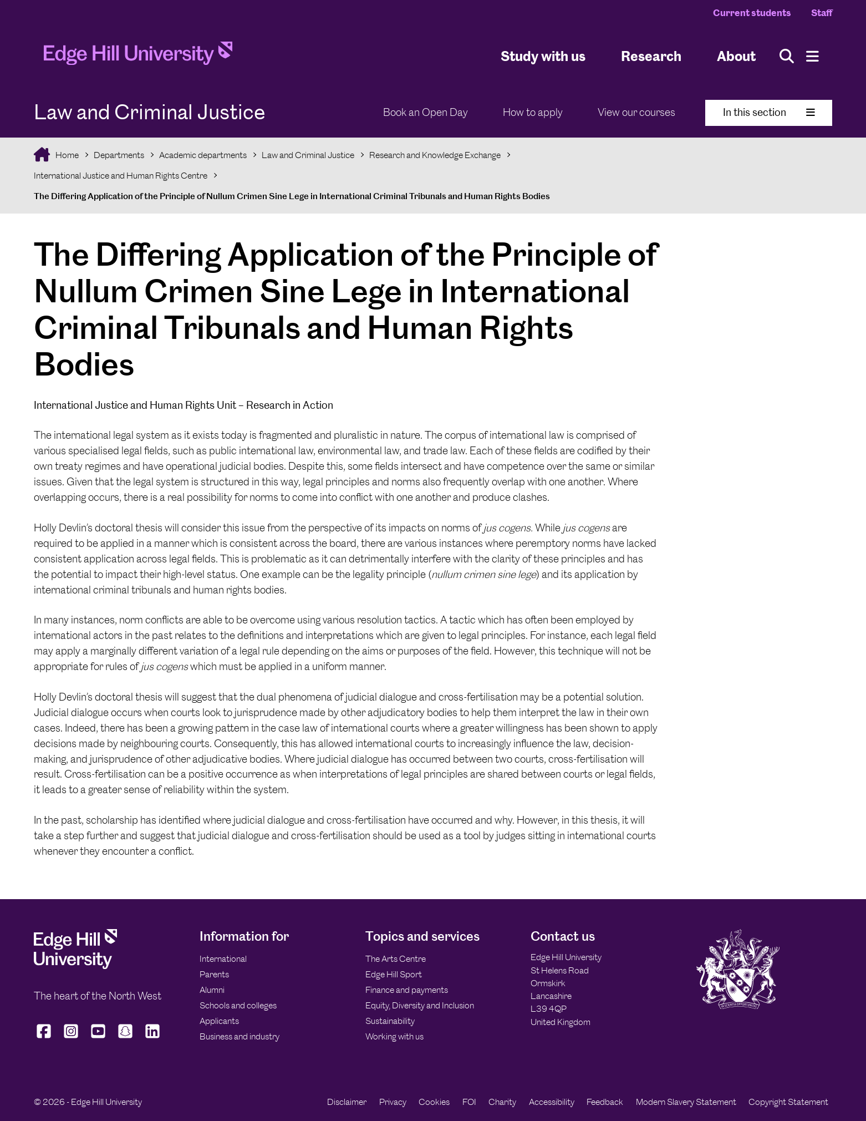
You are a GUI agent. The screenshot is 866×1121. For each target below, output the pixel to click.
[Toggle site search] (786, 56)
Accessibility (551, 1102)
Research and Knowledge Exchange (435, 155)
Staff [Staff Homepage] (821, 12)
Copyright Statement (788, 1102)
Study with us (543, 56)
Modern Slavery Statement (686, 1102)
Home (66, 155)
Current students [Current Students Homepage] (752, 12)
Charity (502, 1102)
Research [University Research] (651, 56)
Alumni (212, 990)
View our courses (636, 112)
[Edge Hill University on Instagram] (71, 1038)
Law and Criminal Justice (308, 155)
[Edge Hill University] (75, 966)
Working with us (394, 1036)
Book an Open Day (425, 112)
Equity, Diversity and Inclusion (419, 1005)
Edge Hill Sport (393, 974)
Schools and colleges (238, 1005)
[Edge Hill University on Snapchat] (125, 1038)
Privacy (392, 1102)
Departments (119, 155)
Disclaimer (346, 1102)
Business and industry (239, 1036)
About (736, 56)
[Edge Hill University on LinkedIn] (152, 1038)
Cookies (434, 1102)
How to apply (533, 112)
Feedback (605, 1102)
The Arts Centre (395, 958)
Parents (214, 974)
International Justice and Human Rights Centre (120, 175)
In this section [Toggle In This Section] (769, 112)
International (223, 958)
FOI (469, 1102)
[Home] (138, 57)
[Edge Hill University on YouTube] (98, 1038)
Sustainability (390, 1021)
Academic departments (203, 155)
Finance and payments (406, 990)
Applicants (219, 1021)
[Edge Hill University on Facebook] (45, 1038)
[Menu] (812, 56)
